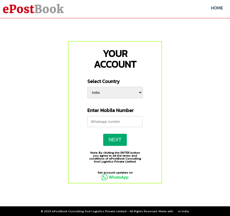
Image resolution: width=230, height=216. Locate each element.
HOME (217, 7)
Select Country (103, 81)
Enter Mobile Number (110, 110)
